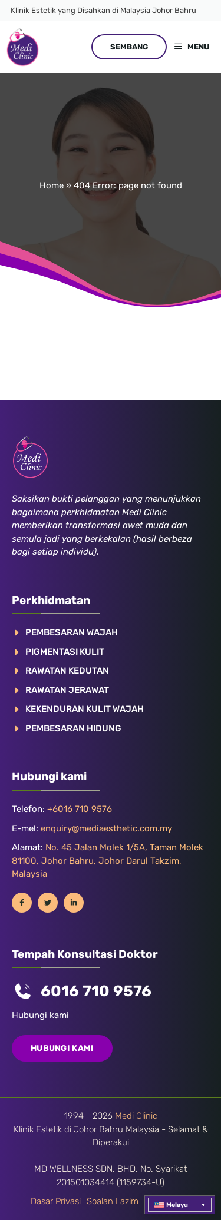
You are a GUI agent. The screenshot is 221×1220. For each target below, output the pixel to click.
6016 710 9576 (96, 991)
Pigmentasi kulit (64, 652)
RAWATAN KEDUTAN (67, 670)
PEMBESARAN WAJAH (71, 632)
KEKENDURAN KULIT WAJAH (84, 709)
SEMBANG (129, 46)
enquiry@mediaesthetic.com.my (106, 828)
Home (51, 185)
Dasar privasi (56, 1201)
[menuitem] (180, 1205)
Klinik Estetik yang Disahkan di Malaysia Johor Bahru (103, 10)
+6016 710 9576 (79, 809)
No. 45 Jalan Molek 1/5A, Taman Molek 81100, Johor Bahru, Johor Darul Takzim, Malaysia (107, 860)
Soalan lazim (112, 1201)
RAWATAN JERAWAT (67, 690)
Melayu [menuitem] (177, 1205)
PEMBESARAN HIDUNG (73, 728)
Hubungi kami (62, 1048)
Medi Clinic (136, 1115)
